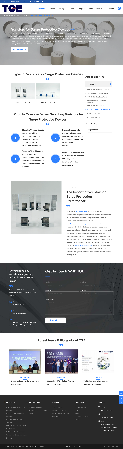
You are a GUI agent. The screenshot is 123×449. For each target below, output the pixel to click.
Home (8, 15)
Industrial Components (60, 410)
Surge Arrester (93, 130)
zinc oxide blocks (81, 211)
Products (41, 9)
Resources (100, 9)
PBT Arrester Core (35, 407)
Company (82, 9)
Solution (70, 9)
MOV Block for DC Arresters (95, 106)
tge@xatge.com (37, 2)
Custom (52, 9)
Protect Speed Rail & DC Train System (60, 414)
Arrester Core (92, 124)
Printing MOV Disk (94, 113)
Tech (91, 9)
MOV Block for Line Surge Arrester (97, 97)
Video (77, 419)
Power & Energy (57, 407)
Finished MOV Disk (94, 117)
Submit (55, 320)
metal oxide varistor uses (83, 245)
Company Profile (81, 407)
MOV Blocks (24, 15)
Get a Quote (19, 49)
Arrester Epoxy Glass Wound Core (39, 411)
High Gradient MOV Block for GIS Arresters (97, 101)
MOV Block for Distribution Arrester (98, 90)
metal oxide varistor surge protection (80, 224)
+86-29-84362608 (13, 2)
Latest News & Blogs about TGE (61, 340)
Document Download (82, 416)
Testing (61, 9)
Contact (111, 9)
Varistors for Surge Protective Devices (41, 15)
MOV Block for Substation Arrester (97, 93)
